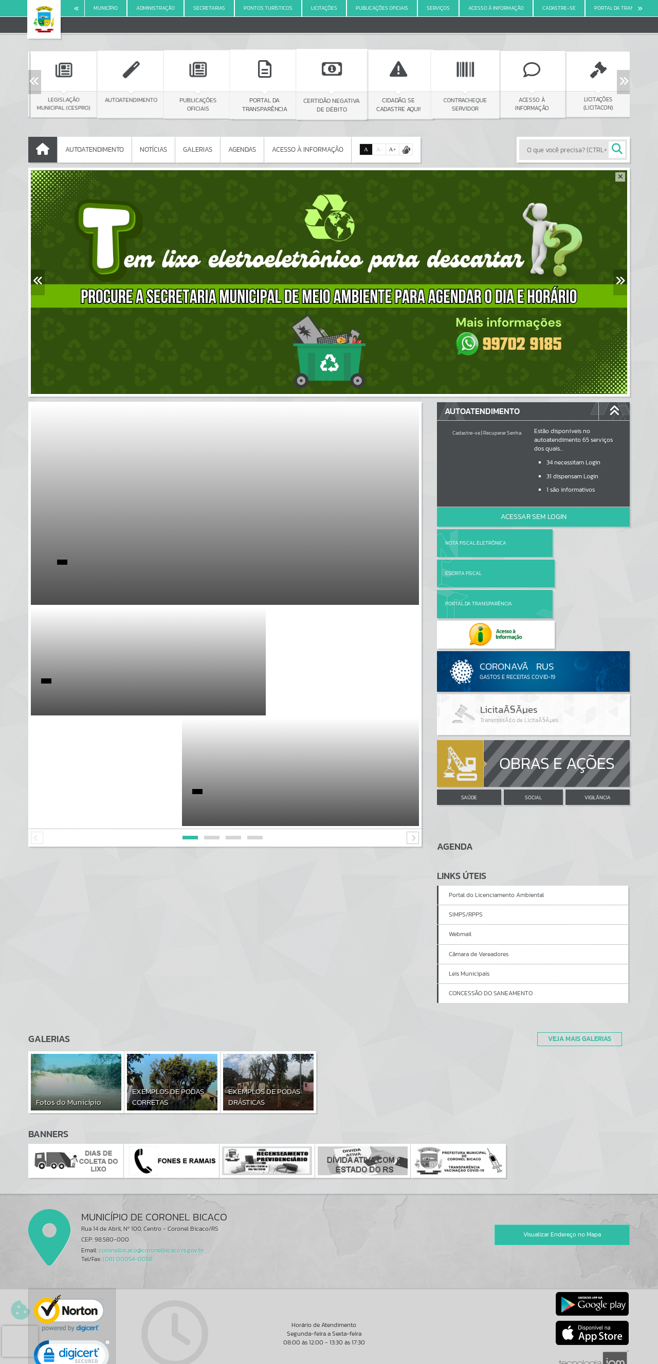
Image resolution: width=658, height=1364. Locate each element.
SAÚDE (469, 738)
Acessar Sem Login (533, 516)
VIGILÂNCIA (597, 738)
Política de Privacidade (329, 1354)
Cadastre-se (466, 433)
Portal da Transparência (478, 573)
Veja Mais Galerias (576, 979)
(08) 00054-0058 (128, 1199)
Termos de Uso (329, 1346)
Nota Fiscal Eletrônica (475, 543)
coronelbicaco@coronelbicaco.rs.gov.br (151, 1190)
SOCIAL (533, 738)
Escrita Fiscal (560, 543)
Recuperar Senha (502, 433)
